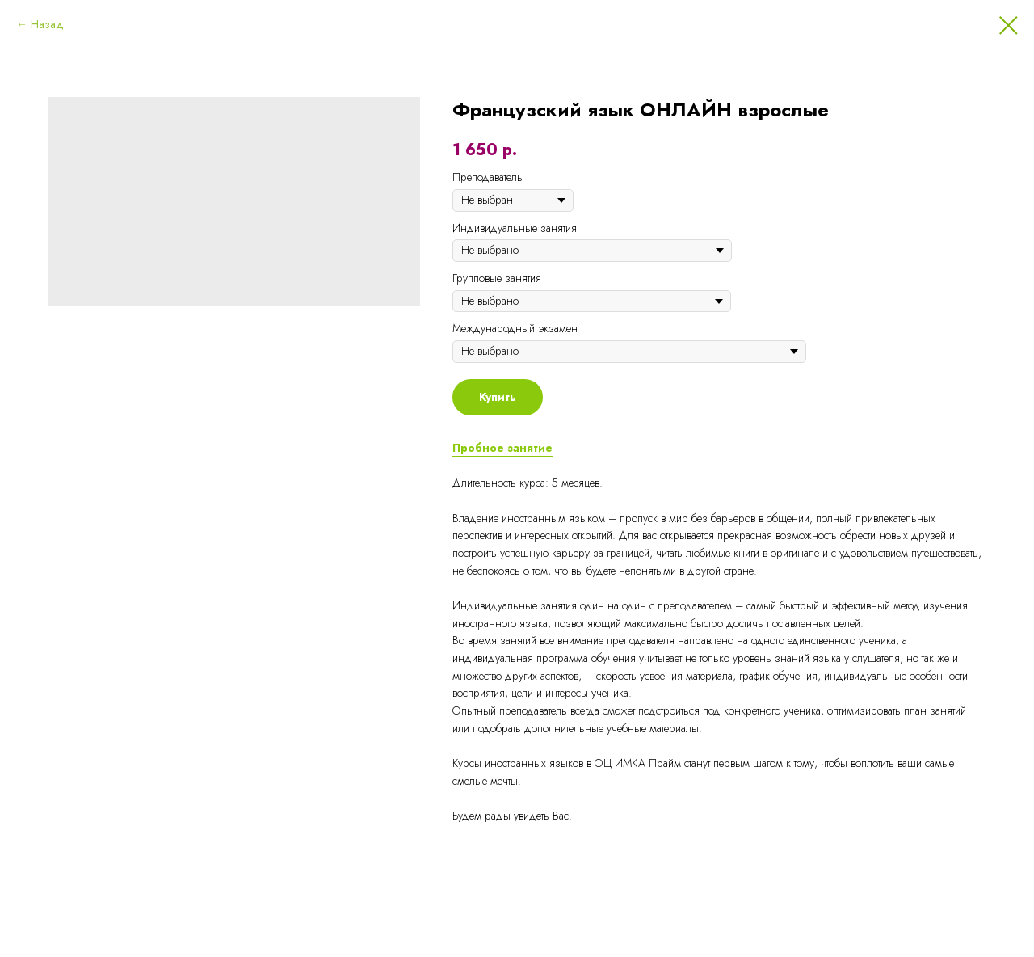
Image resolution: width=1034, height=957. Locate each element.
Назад (47, 24)
